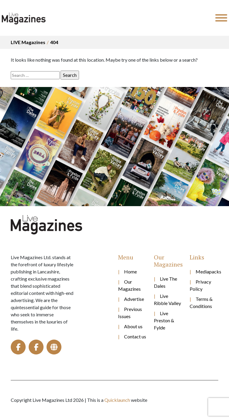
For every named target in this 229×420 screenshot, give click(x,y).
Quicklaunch (117, 400)
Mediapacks (207, 271)
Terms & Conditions (201, 302)
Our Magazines (129, 285)
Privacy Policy (200, 285)
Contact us (135, 336)
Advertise (134, 299)
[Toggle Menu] (221, 17)
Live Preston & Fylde (164, 320)
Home (130, 271)
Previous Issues (130, 312)
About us (133, 326)
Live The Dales (165, 282)
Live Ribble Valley (167, 299)
